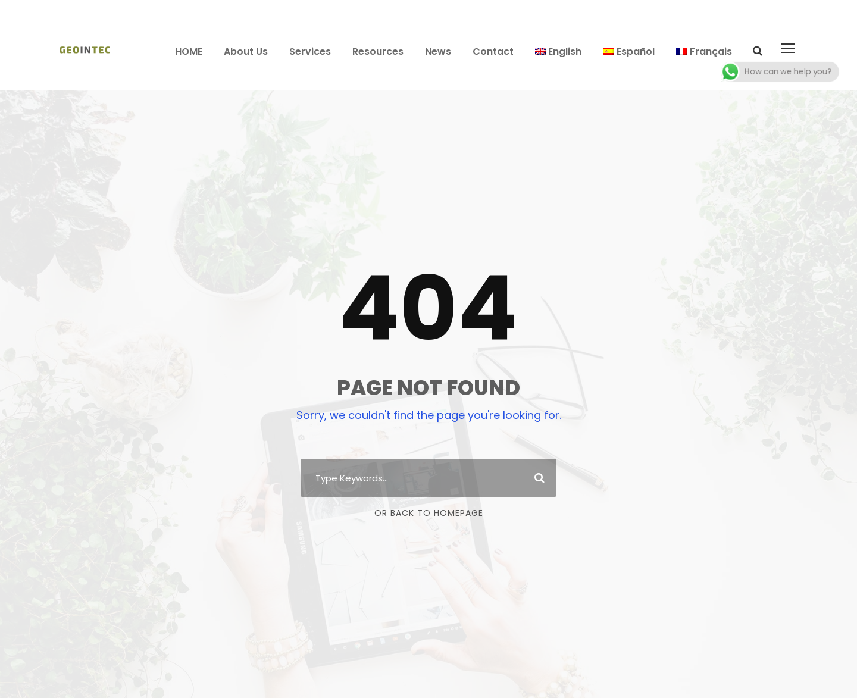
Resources (378, 51)
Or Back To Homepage (428, 513)
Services (310, 51)
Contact (493, 51)
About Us (246, 51)
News (438, 51)
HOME (188, 51)
